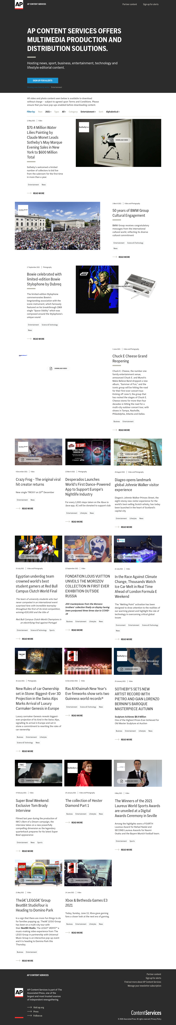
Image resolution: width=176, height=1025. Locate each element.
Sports (52, 630)
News (44, 184)
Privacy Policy (156, 1019)
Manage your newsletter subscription (144, 985)
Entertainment (56, 87)
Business (117, 421)
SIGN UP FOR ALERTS (42, 80)
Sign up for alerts (151, 4)
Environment (121, 625)
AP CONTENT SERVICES (38, 975)
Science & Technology (135, 243)
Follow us (37, 1015)
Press (35, 1011)
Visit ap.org (38, 1007)
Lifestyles (83, 513)
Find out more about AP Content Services (142, 981)
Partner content (130, 4)
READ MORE (38, 193)
